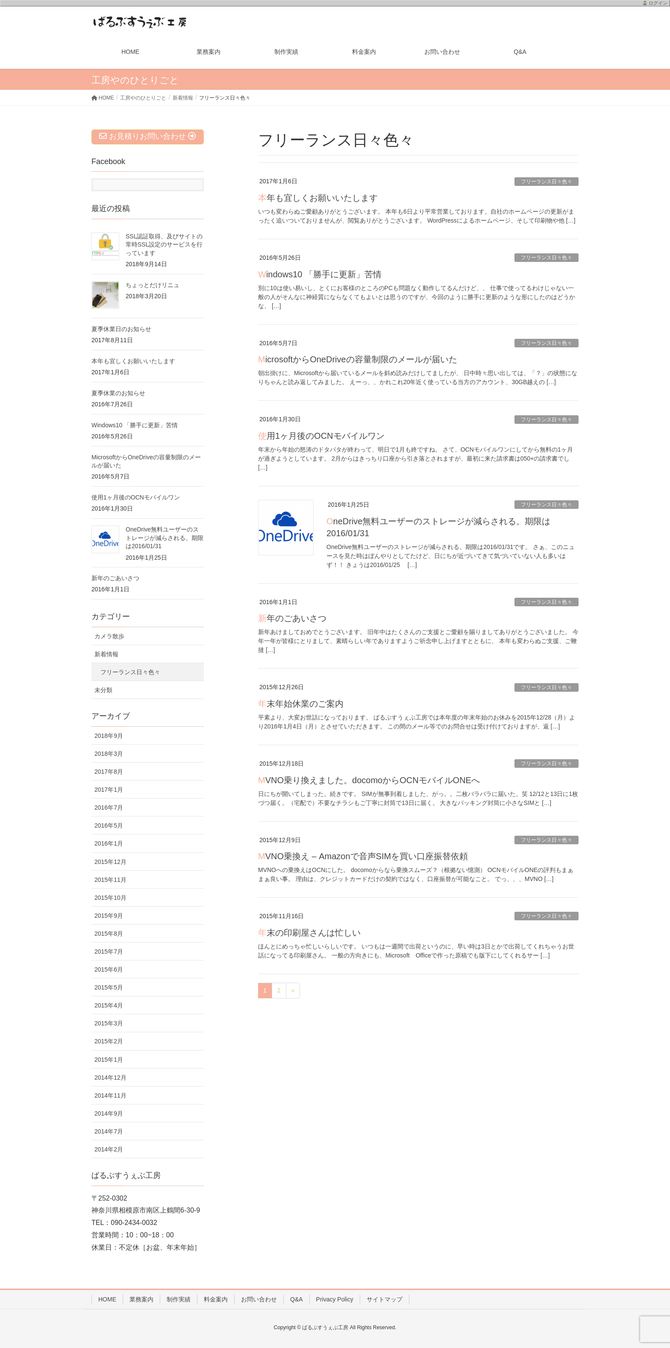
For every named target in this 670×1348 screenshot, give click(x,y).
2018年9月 (108, 735)
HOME (107, 1299)
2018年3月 (108, 753)
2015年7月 (108, 951)
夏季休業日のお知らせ (121, 329)
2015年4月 (108, 1005)
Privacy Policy (334, 1299)
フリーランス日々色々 (546, 182)
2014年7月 (108, 1131)
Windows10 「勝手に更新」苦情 (320, 274)
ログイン (658, 3)
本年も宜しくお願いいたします (318, 198)
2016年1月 (108, 843)
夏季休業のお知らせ (118, 393)
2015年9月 (108, 915)
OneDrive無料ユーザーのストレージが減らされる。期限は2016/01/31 (164, 537)
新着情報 (106, 654)
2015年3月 (108, 1023)
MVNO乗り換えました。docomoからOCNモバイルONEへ (369, 780)
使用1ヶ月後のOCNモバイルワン (321, 436)
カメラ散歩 (109, 636)
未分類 (103, 690)
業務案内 (141, 1299)
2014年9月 (108, 1113)
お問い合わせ (259, 1299)
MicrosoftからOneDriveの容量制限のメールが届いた (357, 359)
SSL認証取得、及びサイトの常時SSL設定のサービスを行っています (164, 244)
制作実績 (179, 1299)
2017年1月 (108, 789)
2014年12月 (110, 1077)
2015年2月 (108, 1041)
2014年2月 (108, 1149)
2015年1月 (108, 1059)
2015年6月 (108, 969)
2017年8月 (108, 771)
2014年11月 (110, 1095)
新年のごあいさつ (292, 618)
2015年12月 (110, 861)
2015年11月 (110, 879)
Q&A (296, 1299)
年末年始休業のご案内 (301, 703)
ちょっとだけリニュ (152, 285)
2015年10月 (110, 897)
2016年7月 (108, 807)
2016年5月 (108, 825)
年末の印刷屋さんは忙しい (309, 932)
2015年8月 (108, 933)
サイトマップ (385, 1299)
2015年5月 (108, 987)
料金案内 (216, 1299)
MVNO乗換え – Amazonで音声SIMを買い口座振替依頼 (363, 856)
